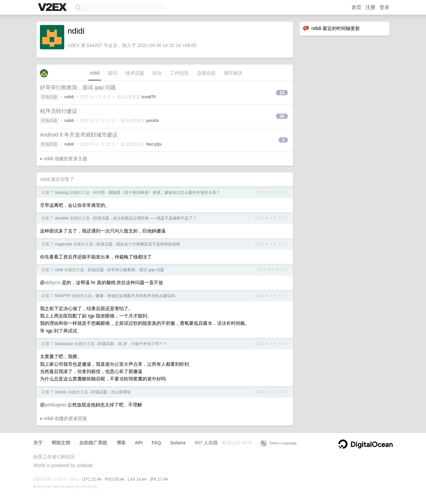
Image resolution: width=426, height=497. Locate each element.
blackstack (64, 343)
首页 (356, 7)
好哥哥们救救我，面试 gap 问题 (78, 87)
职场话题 (49, 97)
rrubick (61, 392)
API (138, 442)
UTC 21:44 (92, 479)
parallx (152, 120)
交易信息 (206, 73)
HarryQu (154, 144)
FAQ (156, 442)
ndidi (95, 73)
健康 (100, 295)
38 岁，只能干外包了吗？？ (142, 343)
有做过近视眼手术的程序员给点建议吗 (141, 295)
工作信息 (179, 73)
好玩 (157, 73)
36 (282, 116)
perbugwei (55, 404)
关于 (38, 442)
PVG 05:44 (114, 479)
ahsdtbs (62, 218)
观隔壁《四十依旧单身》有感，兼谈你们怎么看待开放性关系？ (164, 192)
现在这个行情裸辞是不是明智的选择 (148, 244)
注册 (370, 7)
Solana (178, 442)
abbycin (53, 282)
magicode (63, 244)
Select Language (279, 443)
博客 (121, 442)
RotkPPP (63, 295)
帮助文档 (61, 442)
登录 (384, 7)
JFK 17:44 (159, 479)
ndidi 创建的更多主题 (65, 158)
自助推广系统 (93, 442)
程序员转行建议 (58, 111)
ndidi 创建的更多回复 (65, 418)
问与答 (99, 192)
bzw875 (148, 97)
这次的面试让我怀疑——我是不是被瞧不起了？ (155, 218)
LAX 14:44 (137, 479)
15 (282, 92)
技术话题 (134, 73)
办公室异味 (121, 392)
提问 (112, 73)
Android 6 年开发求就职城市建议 (78, 135)
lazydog (61, 192)
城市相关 (233, 73)
